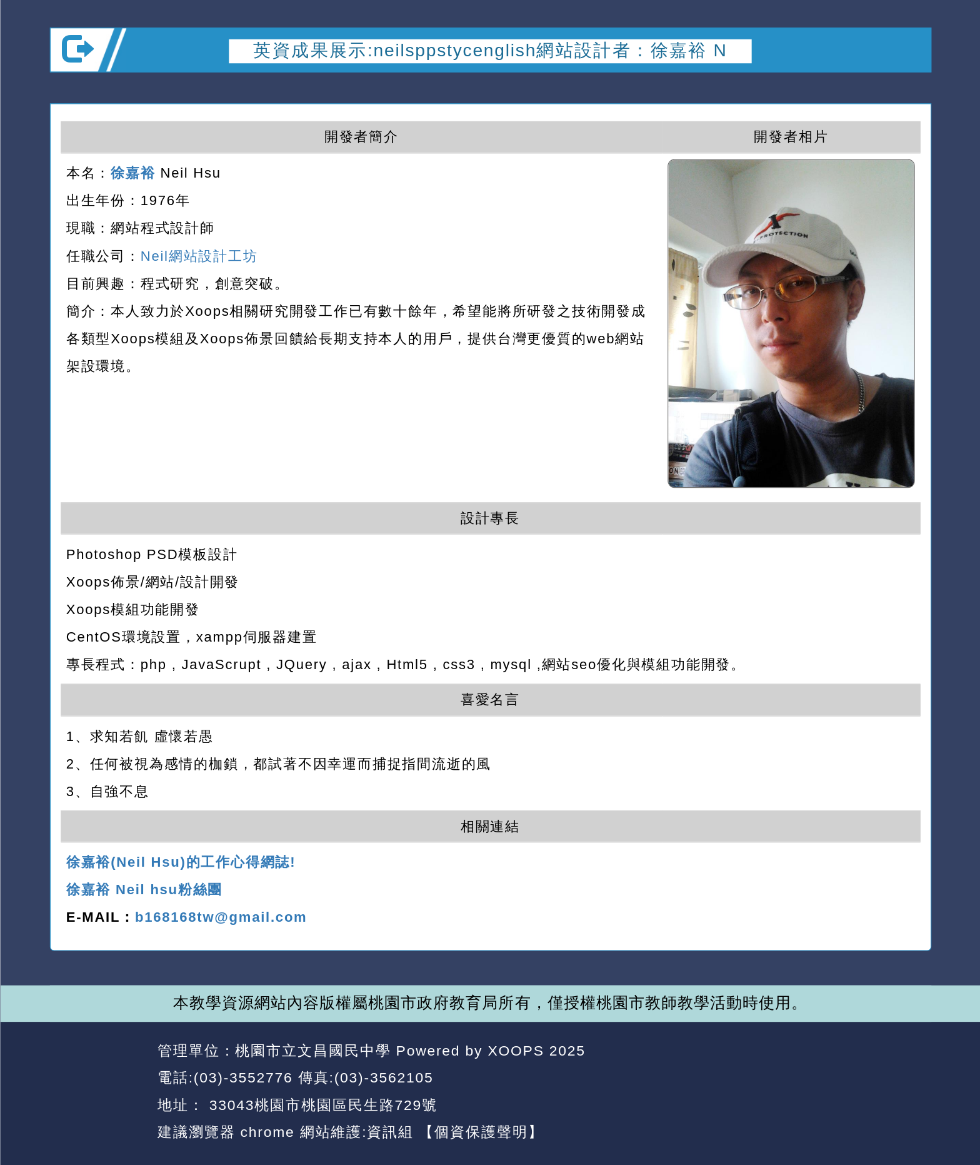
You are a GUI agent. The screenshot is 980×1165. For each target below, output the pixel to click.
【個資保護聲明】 (481, 1132)
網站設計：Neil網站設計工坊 (98, 1092)
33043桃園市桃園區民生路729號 (320, 1104)
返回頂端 (895, 1078)
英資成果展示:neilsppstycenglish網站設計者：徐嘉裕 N (490, 50)
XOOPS (516, 1050)
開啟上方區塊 (908, 90)
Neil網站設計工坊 (199, 255)
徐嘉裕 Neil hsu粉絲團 (144, 889)
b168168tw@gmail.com (221, 917)
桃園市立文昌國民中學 (313, 1050)
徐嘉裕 (133, 172)
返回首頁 (806, 1078)
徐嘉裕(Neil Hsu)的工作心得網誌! (181, 862)
